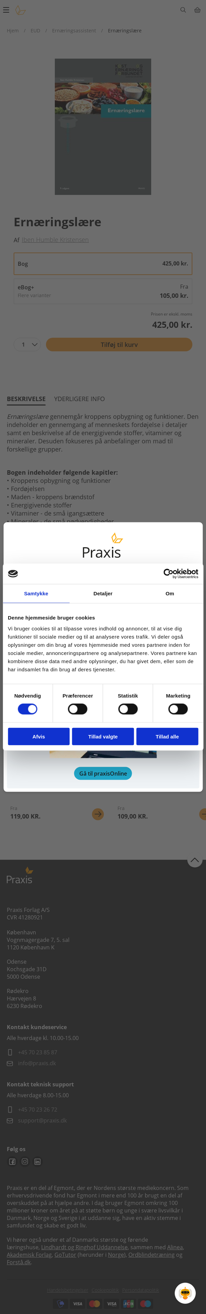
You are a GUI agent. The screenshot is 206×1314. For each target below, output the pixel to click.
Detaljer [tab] (103, 593)
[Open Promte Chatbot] (185, 1293)
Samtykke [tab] (36, 593)
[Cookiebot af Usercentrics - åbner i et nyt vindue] (168, 574)
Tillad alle (167, 736)
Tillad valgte (102, 736)
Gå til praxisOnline (103, 773)
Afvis (38, 736)
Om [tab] (169, 593)
